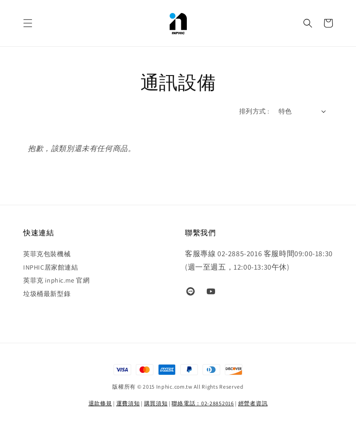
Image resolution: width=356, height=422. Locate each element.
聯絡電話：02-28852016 (203, 403)
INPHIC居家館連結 (50, 267)
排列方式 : (254, 111)
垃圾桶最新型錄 (46, 294)
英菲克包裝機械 (46, 254)
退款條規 (100, 403)
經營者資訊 (253, 403)
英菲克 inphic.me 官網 (56, 280)
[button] (28, 23)
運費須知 (128, 403)
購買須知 (156, 403)
